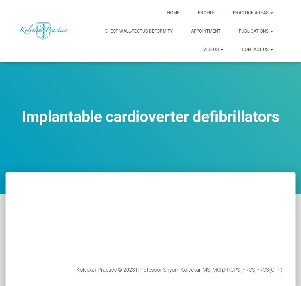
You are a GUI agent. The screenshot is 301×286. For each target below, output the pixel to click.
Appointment (206, 31)
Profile (206, 12)
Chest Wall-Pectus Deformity (139, 31)
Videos (213, 49)
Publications (256, 31)
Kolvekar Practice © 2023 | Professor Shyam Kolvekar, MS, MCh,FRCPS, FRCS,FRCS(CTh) (179, 270)
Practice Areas (253, 12)
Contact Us (257, 49)
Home (173, 12)
